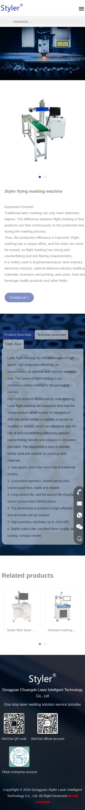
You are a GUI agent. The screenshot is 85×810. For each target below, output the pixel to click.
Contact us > (20, 297)
